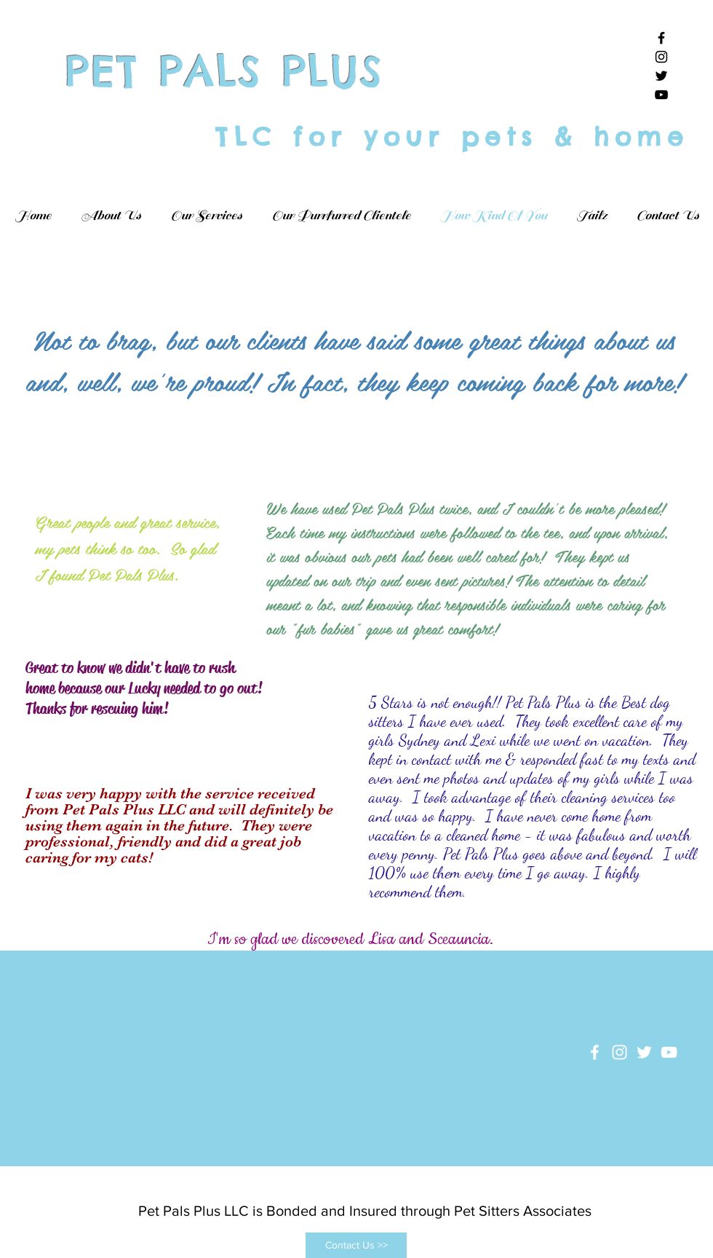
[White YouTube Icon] (669, 1052)
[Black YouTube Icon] (661, 95)
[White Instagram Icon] (619, 1052)
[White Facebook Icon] (595, 1052)
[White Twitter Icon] (644, 1052)
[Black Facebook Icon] (661, 38)
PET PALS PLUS (225, 71)
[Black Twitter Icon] (661, 76)
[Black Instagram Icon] (661, 57)
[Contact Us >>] (356, 1245)
